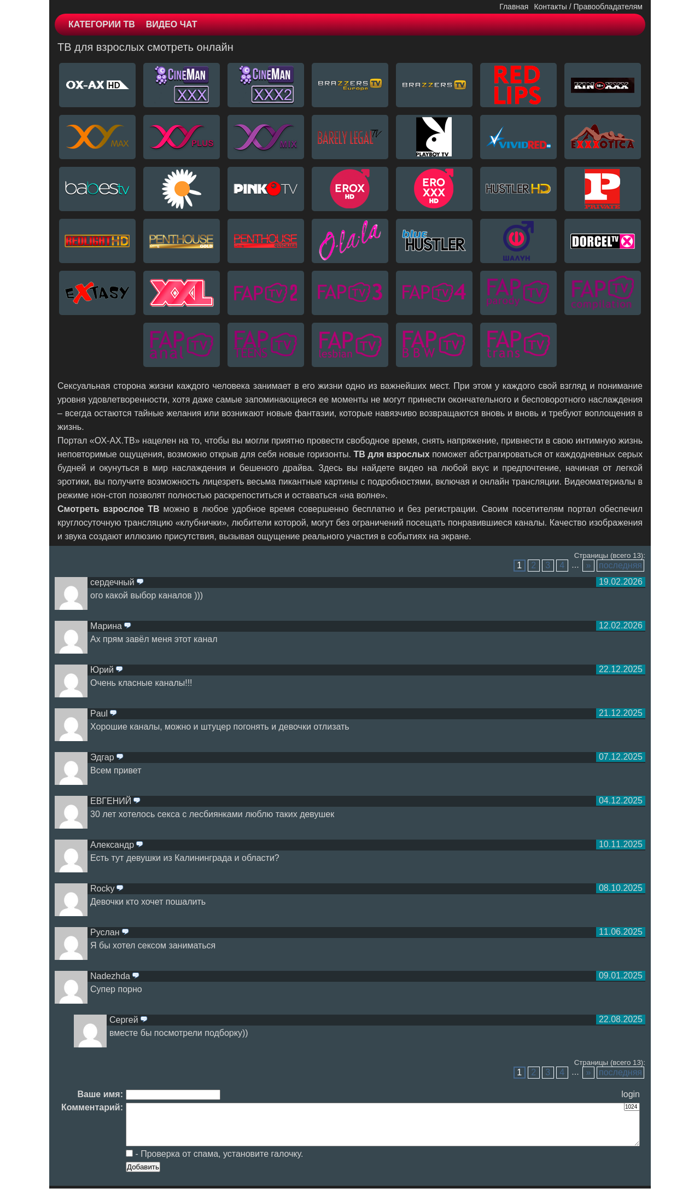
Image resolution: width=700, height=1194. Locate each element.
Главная (513, 6)
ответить (140, 582)
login (630, 1094)
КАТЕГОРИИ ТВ (101, 24)
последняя (620, 565)
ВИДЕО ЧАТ (171, 24)
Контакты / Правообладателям (588, 6)
